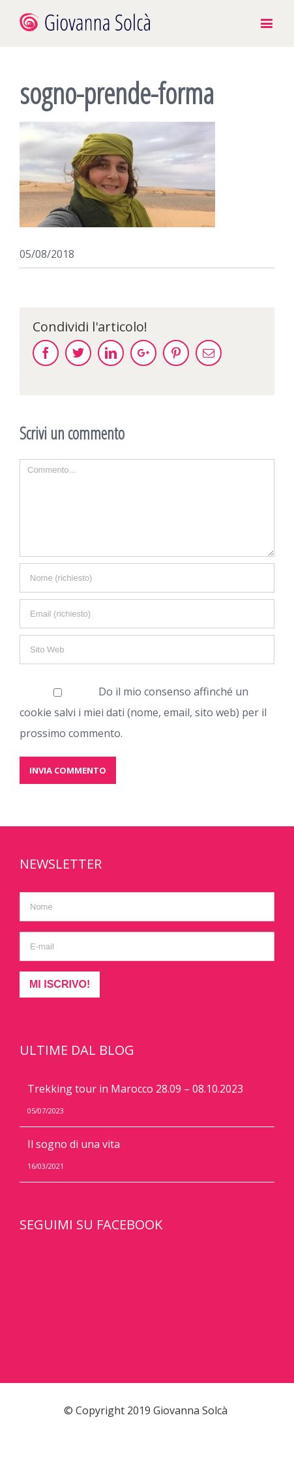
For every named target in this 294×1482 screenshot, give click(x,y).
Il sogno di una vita (73, 1144)
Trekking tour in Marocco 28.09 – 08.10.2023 (135, 1089)
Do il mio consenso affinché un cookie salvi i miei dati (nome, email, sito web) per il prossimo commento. (143, 712)
